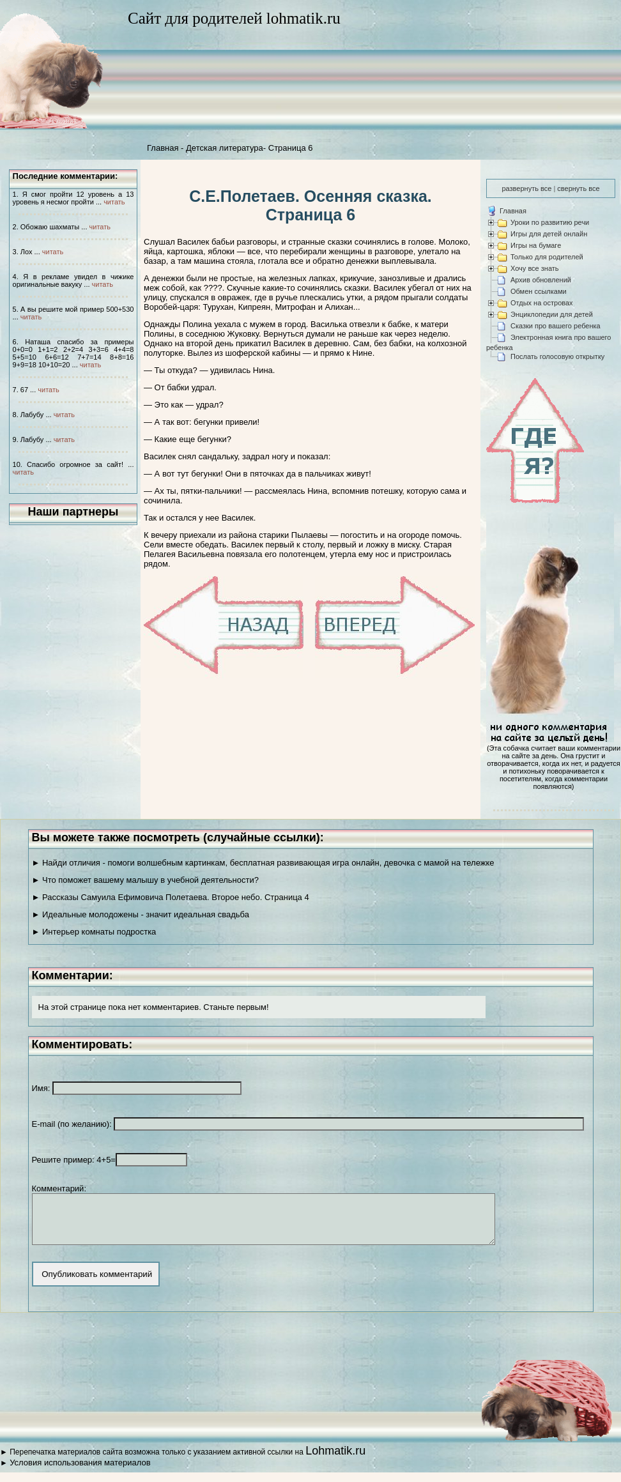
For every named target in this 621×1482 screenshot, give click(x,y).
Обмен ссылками (538, 291)
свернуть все (578, 188)
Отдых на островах (541, 303)
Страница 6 (290, 148)
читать (114, 202)
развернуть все (526, 188)
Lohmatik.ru (335, 1460)
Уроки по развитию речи (549, 222)
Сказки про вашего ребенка (555, 326)
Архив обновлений (540, 280)
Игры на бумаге (535, 245)
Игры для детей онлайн (548, 234)
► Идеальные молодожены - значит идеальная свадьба (140, 914)
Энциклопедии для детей (551, 314)
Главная (162, 148)
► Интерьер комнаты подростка (94, 931)
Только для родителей (546, 257)
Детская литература (224, 148)
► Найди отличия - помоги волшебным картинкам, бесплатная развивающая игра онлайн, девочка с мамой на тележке (263, 862)
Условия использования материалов (80, 1472)
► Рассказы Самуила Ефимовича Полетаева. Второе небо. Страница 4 (170, 897)
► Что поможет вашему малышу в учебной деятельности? (145, 880)
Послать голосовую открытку (557, 356)
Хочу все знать (534, 268)
